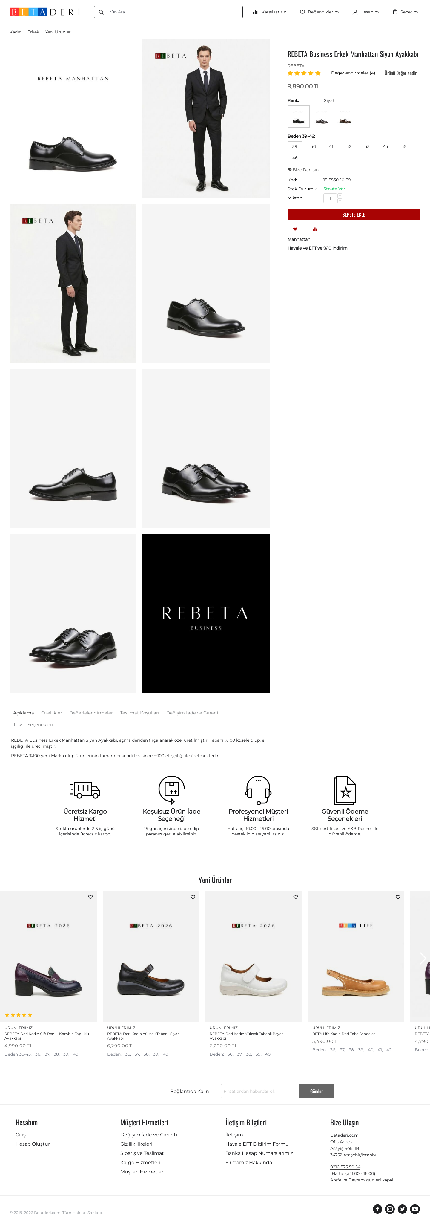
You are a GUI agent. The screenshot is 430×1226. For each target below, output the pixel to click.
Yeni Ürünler (58, 32)
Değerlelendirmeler (91, 713)
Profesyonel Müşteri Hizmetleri (258, 815)
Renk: (293, 100)
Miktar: (295, 197)
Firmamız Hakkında (248, 1163)
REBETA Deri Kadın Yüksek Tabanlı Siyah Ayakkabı (143, 1036)
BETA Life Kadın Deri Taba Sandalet (343, 1034)
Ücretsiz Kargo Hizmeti (85, 815)
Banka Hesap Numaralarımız (259, 1154)
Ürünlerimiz (22, 1028)
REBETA (296, 65)
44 (385, 146)
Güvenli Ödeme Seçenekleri (345, 815)
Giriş (21, 1135)
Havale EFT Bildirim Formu (257, 1145)
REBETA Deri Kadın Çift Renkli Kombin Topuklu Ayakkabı (46, 1036)
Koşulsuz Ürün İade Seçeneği (171, 815)
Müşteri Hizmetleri (142, 1173)
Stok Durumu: (302, 189)
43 (367, 146)
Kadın (16, 32)
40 (313, 146)
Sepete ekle (354, 214)
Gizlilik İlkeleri (136, 1145)
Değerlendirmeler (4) (353, 73)
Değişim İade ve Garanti (193, 713)
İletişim (234, 1135)
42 (348, 146)
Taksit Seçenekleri (33, 724)
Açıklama (23, 713)
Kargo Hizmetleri (140, 1163)
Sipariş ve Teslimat (142, 1154)
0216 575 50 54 (345, 1167)
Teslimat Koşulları (139, 713)
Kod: (292, 180)
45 (403, 146)
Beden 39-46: (301, 136)
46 (295, 157)
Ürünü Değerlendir (401, 72)
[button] (423, 958)
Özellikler (51, 713)
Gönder (316, 1092)
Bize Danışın (303, 169)
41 (331, 146)
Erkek (33, 32)
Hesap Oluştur (33, 1145)
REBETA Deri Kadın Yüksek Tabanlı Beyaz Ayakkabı (246, 1036)
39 (294, 146)
